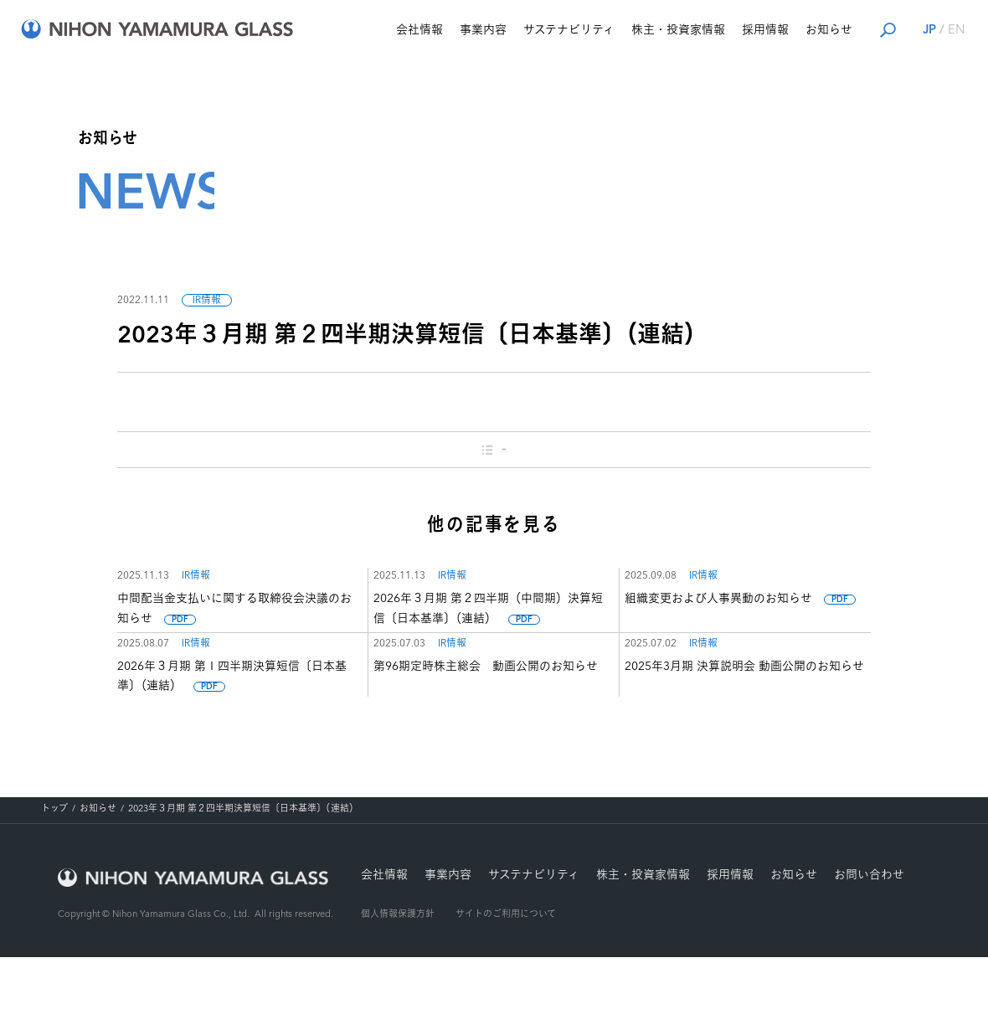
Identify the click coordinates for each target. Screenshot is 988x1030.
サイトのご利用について (505, 988)
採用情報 (726, 30)
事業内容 (444, 30)
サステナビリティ (530, 30)
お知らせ (790, 30)
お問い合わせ (869, 948)
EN (917, 30)
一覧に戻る (494, 453)
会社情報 (381, 30)
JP (891, 30)
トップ (54, 882)
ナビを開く (957, 28)
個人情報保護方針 (398, 988)
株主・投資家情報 (640, 30)
